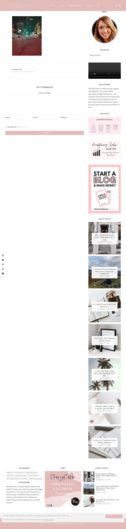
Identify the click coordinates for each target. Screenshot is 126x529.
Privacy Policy (22, 127)
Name (8, 117)
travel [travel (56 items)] (24, 478)
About (61, 5)
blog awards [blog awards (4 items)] (19, 472)
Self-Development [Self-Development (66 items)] (13, 478)
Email (36, 117)
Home (52, 5)
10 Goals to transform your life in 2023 (104, 305)
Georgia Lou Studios (77, 523)
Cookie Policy (48, 520)
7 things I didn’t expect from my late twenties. (104, 407)
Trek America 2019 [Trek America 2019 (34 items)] (35, 478)
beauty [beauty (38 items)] (9, 472)
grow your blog (76, 5)
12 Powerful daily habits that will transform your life (104, 373)
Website (63, 117)
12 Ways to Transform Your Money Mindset (104, 441)
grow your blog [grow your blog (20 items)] (31, 472)
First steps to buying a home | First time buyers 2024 (104, 237)
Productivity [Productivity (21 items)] (34, 475)
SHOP (99, 5)
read (89, 5)
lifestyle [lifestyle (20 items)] (10, 475)
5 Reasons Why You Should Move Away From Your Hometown (104, 271)
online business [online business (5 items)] (21, 475)
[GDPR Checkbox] (6, 126)
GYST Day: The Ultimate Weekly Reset (104, 339)
